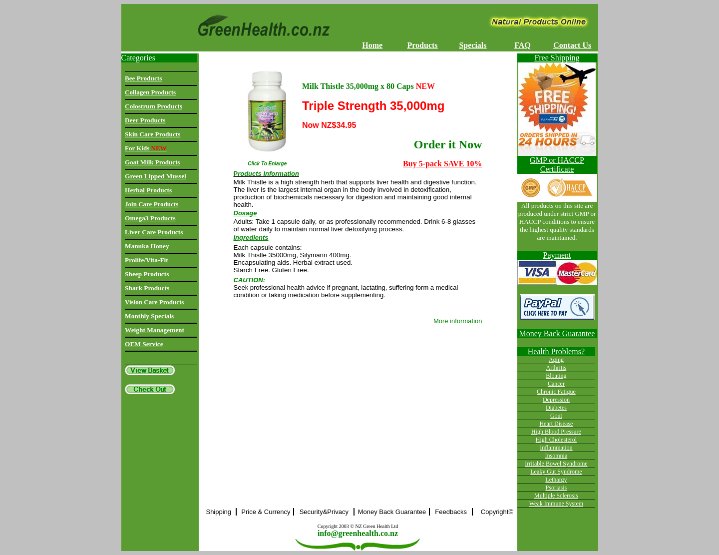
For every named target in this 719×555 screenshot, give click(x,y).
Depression (556, 399)
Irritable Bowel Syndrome (556, 463)
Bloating (556, 375)
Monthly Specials (149, 316)
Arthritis (556, 367)
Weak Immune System (556, 503)
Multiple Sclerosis (556, 495)
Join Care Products (151, 204)
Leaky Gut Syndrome (556, 471)
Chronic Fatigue (556, 391)
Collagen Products (150, 92)
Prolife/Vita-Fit (147, 260)
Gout (556, 415)
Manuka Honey (147, 246)
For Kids (146, 148)
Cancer (556, 383)
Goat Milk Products (152, 162)
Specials (472, 45)
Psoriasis (556, 487)
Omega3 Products (150, 218)
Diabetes (556, 407)
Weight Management (154, 330)
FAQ (522, 45)
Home (372, 45)
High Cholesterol (556, 439)
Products (422, 45)
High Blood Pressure (556, 431)
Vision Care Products (154, 302)
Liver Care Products (154, 232)
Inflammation (556, 447)
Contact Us (572, 45)
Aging (556, 359)
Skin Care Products (152, 134)
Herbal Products (148, 190)
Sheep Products (147, 274)
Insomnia (556, 455)
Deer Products (145, 120)
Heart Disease (556, 423)
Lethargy (556, 479)
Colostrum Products (153, 106)
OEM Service (144, 344)
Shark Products (147, 288)
